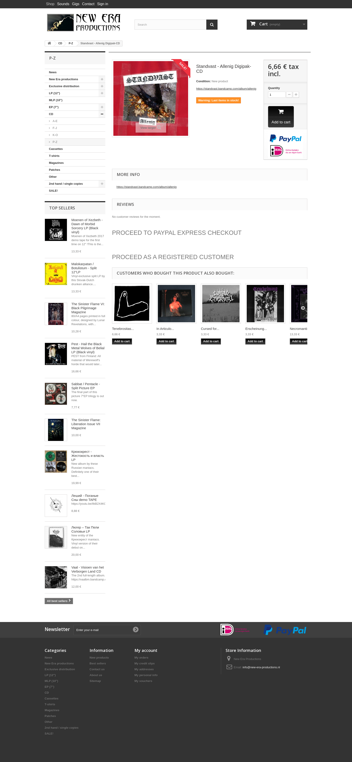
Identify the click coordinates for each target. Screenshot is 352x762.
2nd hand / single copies (66, 183)
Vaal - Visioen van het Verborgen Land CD (87, 569)
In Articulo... (165, 329)
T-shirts (54, 156)
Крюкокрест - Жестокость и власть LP (87, 456)
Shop (50, 4)
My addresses (144, 669)
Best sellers (98, 663)
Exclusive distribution (64, 86)
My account (145, 650)
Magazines (56, 162)
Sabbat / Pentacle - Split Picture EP (85, 386)
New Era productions (63, 79)
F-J (54, 128)
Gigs (75, 4)
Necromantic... (301, 329)
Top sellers (62, 208)
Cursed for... (210, 329)
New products (99, 657)
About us (96, 675)
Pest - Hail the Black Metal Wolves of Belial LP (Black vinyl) (87, 348)
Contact (88, 4)
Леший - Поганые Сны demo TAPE (84, 498)
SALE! (53, 190)
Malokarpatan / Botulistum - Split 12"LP (84, 268)
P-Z (54, 142)
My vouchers (143, 681)
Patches (54, 169)
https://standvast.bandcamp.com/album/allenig (226, 88)
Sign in (102, 4)
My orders (141, 657)
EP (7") (54, 107)
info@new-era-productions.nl (261, 667)
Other (53, 176)
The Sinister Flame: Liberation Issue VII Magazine (86, 424)
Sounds (63, 4)
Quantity (274, 88)
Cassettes (56, 149)
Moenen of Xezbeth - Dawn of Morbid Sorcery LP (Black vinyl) (87, 226)
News (53, 72)
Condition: (203, 81)
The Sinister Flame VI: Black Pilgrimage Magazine (88, 308)
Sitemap (95, 681)
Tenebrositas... (123, 329)
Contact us (97, 669)
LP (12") (54, 93)
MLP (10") (55, 100)
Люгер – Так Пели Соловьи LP (85, 529)
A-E (54, 121)
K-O (55, 135)
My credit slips (144, 663)
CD (51, 114)
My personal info (146, 675)
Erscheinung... (256, 329)
